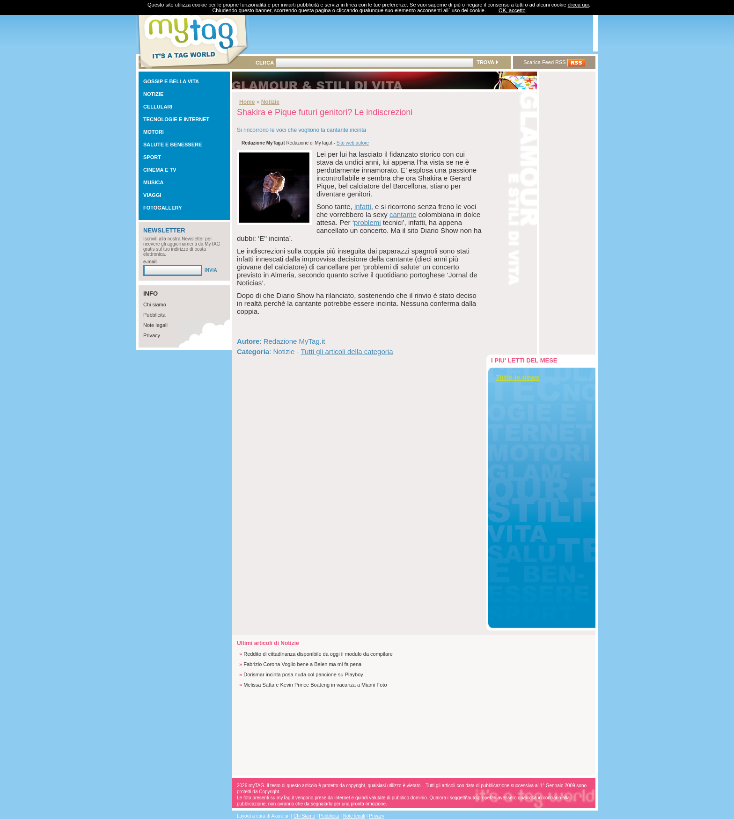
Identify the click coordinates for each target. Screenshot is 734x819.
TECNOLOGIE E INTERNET (176, 119)
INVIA (211, 270)
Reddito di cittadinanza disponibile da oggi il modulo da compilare (318, 654)
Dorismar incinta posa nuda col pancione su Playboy (303, 674)
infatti (362, 206)
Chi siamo (154, 304)
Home (247, 102)
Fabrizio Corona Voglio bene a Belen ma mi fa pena (302, 664)
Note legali (155, 325)
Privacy (151, 335)
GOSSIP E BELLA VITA (171, 81)
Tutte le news (518, 377)
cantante (403, 214)
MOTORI (153, 132)
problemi (367, 222)
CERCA (265, 62)
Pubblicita (154, 315)
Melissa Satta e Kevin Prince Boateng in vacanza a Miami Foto (315, 685)
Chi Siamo (304, 816)
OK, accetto (512, 10)
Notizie (270, 102)
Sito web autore (353, 142)
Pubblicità (329, 816)
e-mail (150, 261)
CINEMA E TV (159, 170)
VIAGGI (152, 195)
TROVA (487, 62)
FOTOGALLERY (162, 207)
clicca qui (578, 4)
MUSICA (153, 182)
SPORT (152, 157)
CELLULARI (157, 106)
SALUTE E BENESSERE (172, 144)
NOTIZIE (153, 94)
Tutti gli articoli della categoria (347, 351)
